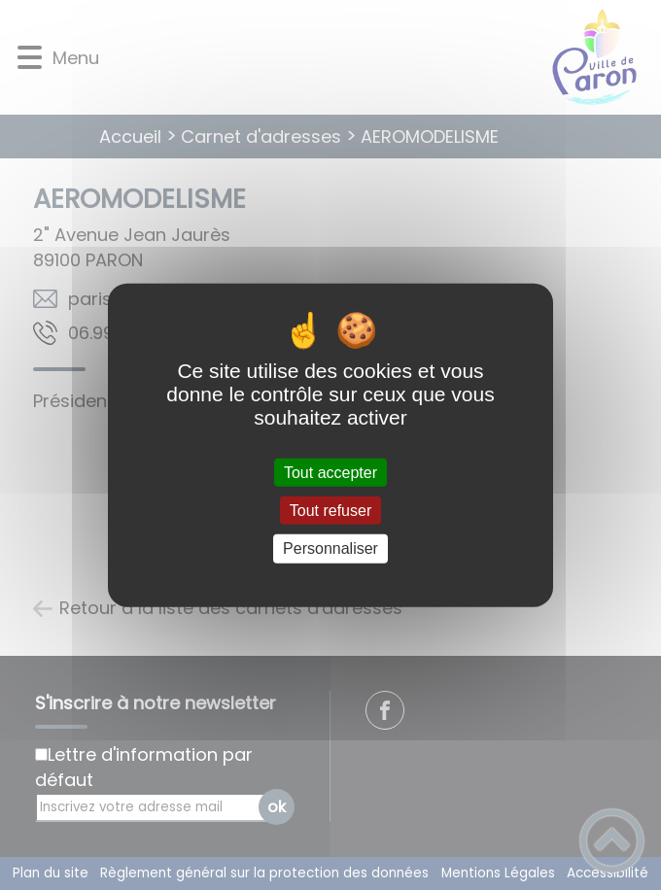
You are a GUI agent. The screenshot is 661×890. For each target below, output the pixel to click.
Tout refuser (330, 510)
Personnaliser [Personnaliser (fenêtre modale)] (330, 548)
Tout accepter (330, 472)
